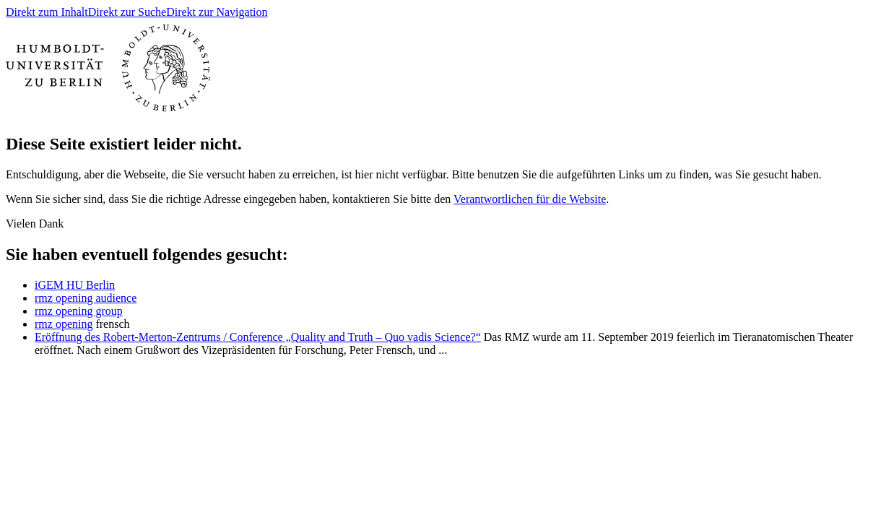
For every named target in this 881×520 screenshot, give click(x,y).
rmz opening (63, 324)
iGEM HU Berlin (75, 285)
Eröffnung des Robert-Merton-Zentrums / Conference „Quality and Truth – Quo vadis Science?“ (258, 337)
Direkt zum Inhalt (47, 12)
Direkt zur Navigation (216, 12)
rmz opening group (79, 311)
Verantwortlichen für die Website (529, 199)
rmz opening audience (85, 298)
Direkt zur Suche (127, 12)
